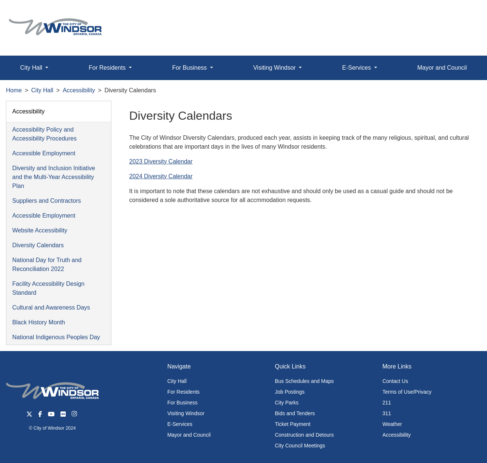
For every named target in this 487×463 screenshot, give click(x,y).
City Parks (286, 403)
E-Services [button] (357, 68)
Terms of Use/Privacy (406, 392)
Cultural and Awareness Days (51, 307)
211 (386, 403)
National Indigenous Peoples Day (56, 337)
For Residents (183, 392)
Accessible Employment (43, 153)
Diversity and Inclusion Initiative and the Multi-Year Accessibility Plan (53, 177)
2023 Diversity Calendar (161, 161)
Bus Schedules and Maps (304, 381)
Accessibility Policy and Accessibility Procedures (44, 134)
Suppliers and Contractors (46, 201)
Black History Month (38, 322)
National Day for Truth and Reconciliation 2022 (47, 264)
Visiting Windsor (186, 413)
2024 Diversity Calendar (161, 176)
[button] (464, 13)
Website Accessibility (39, 230)
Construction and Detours (304, 435)
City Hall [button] (32, 68)
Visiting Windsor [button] (275, 68)
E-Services (180, 424)
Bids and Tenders (295, 413)
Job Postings (289, 392)
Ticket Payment (292, 424)
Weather (392, 424)
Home (14, 90)
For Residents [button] (108, 68)
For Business (182, 403)
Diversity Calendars (38, 245)
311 (386, 413)
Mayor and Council (442, 68)
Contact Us (395, 381)
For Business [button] (190, 68)
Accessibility (79, 90)
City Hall (42, 90)
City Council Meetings (300, 446)
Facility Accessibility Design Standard (48, 288)
